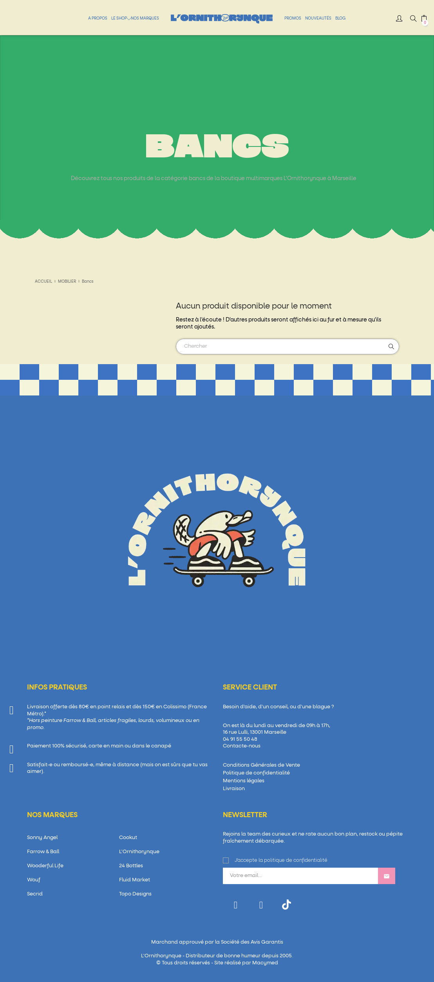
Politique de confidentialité (256, 773)
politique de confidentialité (295, 860)
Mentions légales (243, 780)
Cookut (128, 837)
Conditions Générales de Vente (261, 765)
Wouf (33, 880)
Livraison (234, 788)
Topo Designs (135, 894)
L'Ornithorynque (139, 851)
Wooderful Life (45, 865)
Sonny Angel (42, 837)
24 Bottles (131, 865)
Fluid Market (134, 880)
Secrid (35, 894)
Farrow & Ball (43, 851)
